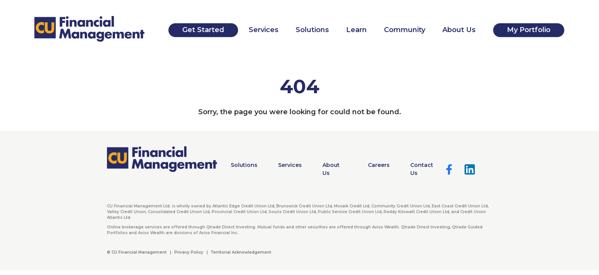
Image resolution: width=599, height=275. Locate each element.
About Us (459, 30)
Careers (379, 165)
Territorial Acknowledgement (240, 252)
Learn (356, 30)
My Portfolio (528, 30)
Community (404, 30)
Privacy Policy (188, 252)
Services (263, 30)
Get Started (203, 30)
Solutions (312, 30)
